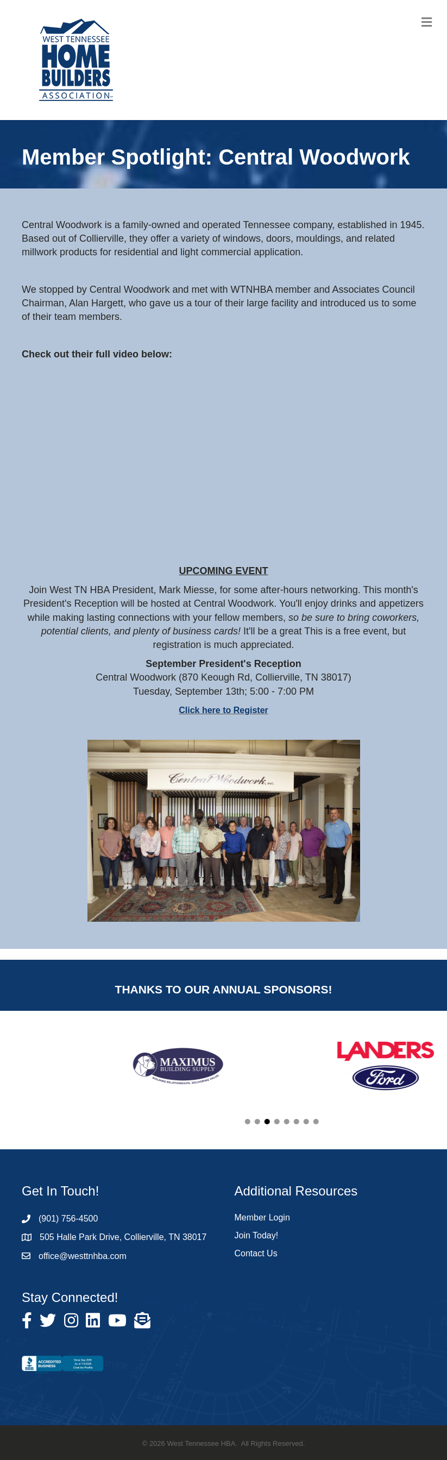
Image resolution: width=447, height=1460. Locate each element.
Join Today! (257, 1235)
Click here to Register (223, 710)
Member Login (262, 1217)
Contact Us (256, 1253)
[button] (292, 1121)
